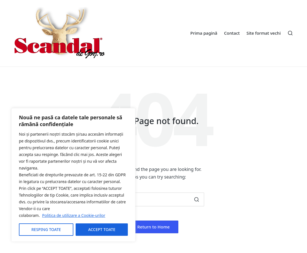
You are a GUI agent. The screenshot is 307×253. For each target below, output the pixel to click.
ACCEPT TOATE (101, 229)
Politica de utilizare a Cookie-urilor (73, 215)
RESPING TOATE (46, 229)
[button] (196, 199)
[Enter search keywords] (153, 199)
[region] (73, 175)
